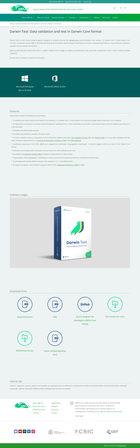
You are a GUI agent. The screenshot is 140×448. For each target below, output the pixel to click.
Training (72, 17)
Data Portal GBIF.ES (56, 2)
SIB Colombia (75, 140)
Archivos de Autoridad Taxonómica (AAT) (51, 140)
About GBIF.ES (27, 17)
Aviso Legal (79, 416)
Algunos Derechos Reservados (111, 411)
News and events (43, 17)
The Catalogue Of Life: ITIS (81, 138)
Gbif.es (12, 24)
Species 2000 (99, 138)
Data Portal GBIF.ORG (73, 2)
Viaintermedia (121, 445)
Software (97, 17)
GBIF (62, 50)
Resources (106, 17)
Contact (115, 17)
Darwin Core (74, 40)
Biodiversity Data (58, 17)
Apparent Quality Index (32, 154)
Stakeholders (84, 17)
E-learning (87, 2)
